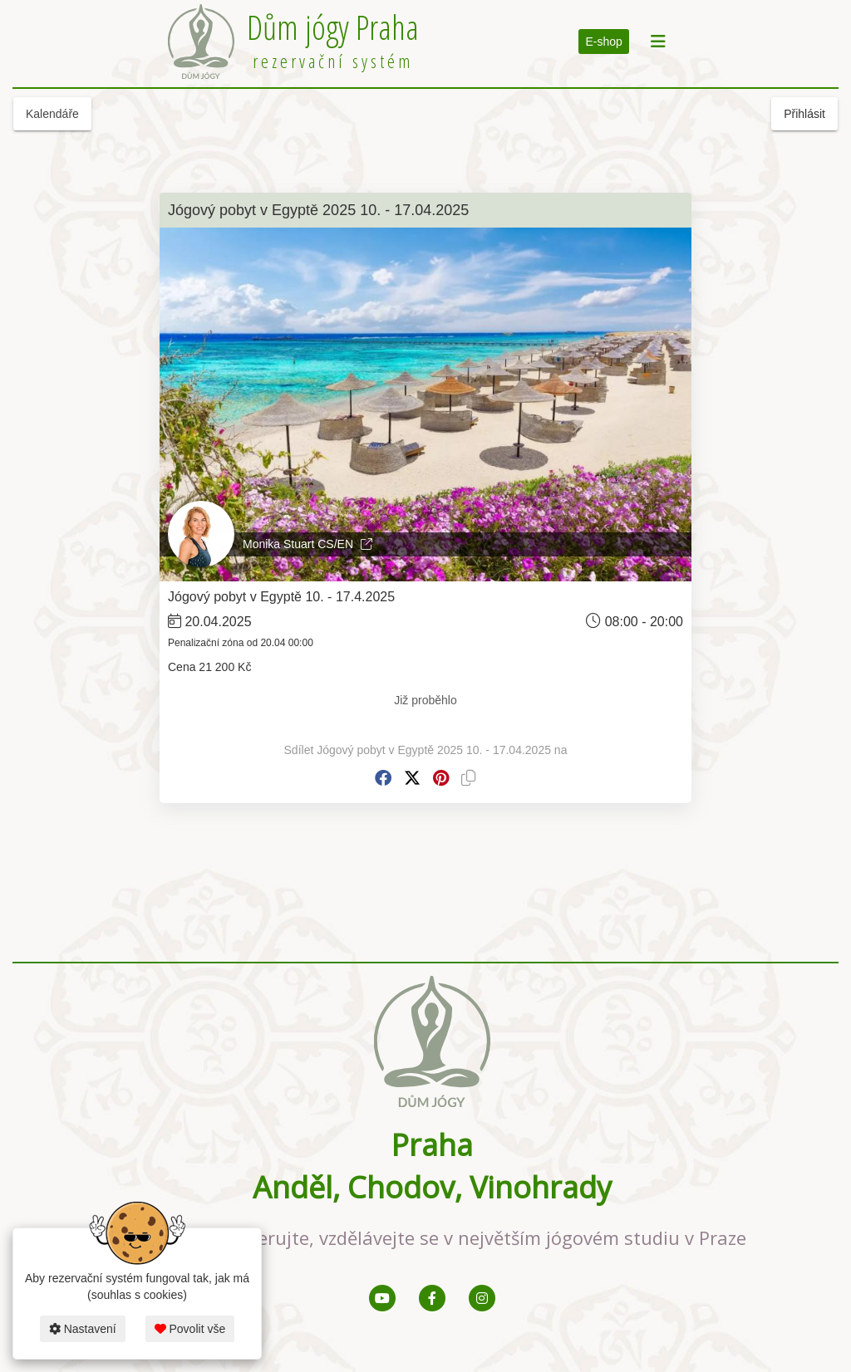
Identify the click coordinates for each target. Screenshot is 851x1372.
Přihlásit (804, 113)
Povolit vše (190, 1328)
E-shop (603, 41)
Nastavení (82, 1328)
